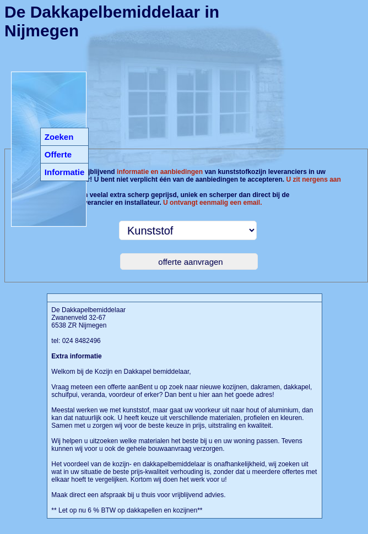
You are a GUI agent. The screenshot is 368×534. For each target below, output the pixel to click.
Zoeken (59, 136)
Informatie (65, 172)
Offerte (58, 154)
